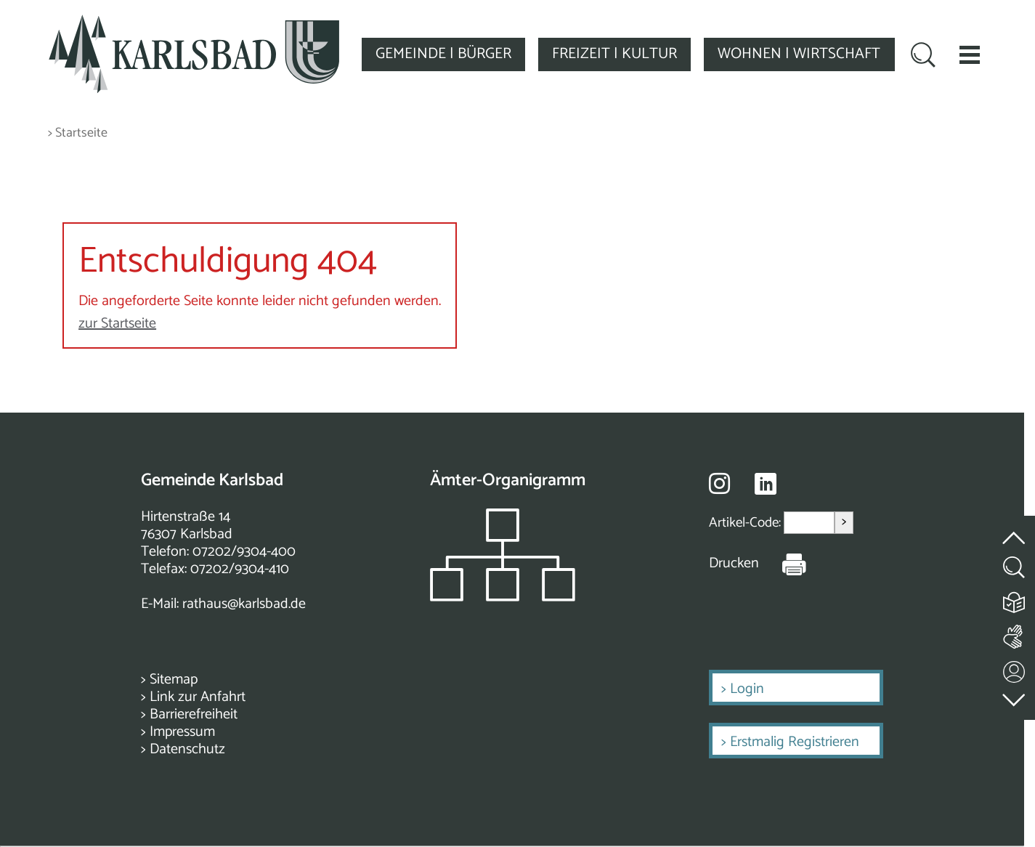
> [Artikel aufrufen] (844, 521)
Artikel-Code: (746, 522)
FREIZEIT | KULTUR (614, 53)
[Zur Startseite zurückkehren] (194, 23)
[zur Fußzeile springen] (1015, 696)
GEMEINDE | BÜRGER (443, 53)
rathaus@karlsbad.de (244, 604)
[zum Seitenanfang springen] (1015, 529)
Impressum (182, 732)
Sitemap (174, 680)
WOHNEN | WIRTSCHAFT (799, 53)
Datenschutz (187, 749)
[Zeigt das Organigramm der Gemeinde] (502, 597)
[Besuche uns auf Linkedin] (765, 484)
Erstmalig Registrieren (794, 742)
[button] (969, 54)
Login (747, 689)
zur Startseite (117, 324)
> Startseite (77, 133)
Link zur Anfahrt (197, 697)
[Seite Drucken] (783, 564)
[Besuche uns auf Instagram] (719, 483)
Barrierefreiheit (194, 714)
